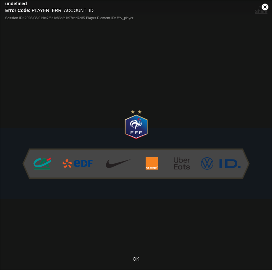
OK (136, 259)
